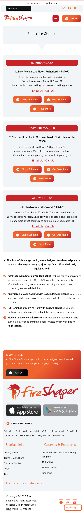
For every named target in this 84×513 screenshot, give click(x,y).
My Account (34, 3)
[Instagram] (62, 8)
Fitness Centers (50, 467)
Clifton (45, 431)
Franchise (47, 473)
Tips (6, 474)
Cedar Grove (10, 435)
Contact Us (50, 3)
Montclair (34, 431)
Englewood (44, 435)
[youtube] (75, 8)
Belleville (8, 431)
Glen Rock (72, 431)
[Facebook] (68, 8)
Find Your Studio (12, 463)
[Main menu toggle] (55, 19)
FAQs (6, 468)
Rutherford (21, 431)
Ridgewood (58, 431)
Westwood (58, 435)
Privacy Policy (11, 452)
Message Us (74, 507)
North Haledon (27, 435)
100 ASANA (47, 462)
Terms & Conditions (14, 458)
